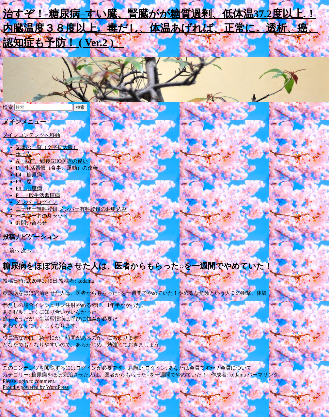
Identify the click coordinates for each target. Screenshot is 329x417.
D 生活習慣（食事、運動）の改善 (57, 168)
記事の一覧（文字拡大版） (47, 147)
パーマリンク (262, 374)
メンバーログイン (36, 202)
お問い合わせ (31, 222)
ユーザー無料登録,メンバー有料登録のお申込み (71, 209)
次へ (29, 250)
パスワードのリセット (42, 216)
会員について (236, 368)
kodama (85, 281)
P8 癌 (24, 181)
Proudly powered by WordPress (36, 387)
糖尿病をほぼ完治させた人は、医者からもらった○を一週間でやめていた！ (119, 374)
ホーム (23, 154)
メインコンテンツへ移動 (31, 135)
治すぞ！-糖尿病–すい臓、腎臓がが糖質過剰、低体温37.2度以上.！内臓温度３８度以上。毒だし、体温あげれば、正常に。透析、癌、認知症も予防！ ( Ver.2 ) (160, 28)
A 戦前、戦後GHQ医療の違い (52, 161)
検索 (8, 107)
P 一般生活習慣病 (38, 195)
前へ (11, 250)
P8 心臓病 (29, 188)
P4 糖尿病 (29, 174)
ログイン (155, 368)
